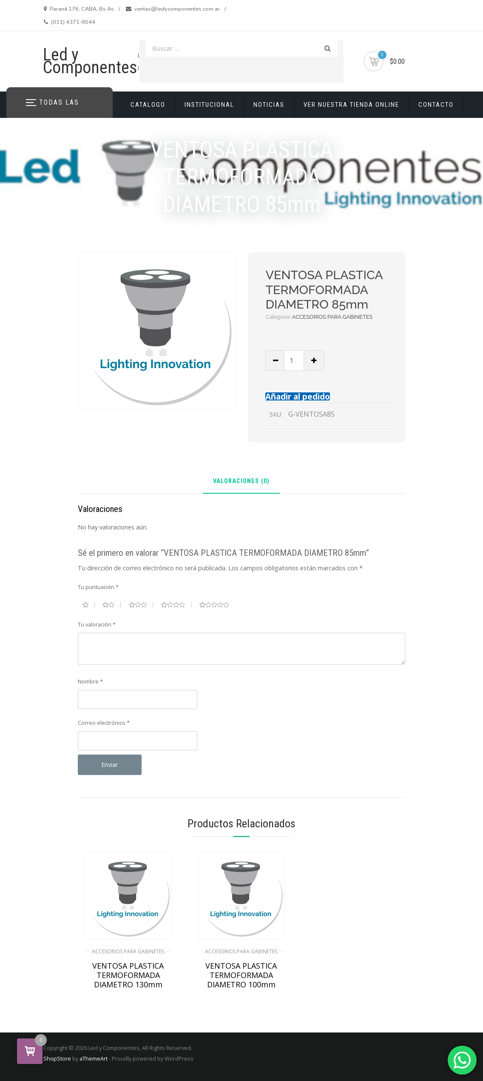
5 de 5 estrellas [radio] (217, 605)
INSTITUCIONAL (209, 105)
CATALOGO (148, 105)
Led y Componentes (90, 61)
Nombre (90, 681)
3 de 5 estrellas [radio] (141, 605)
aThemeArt (94, 1058)
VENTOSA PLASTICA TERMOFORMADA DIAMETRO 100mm (241, 975)
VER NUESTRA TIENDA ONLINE (351, 105)
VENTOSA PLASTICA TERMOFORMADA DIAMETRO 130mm (128, 975)
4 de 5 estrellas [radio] (176, 605)
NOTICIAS (268, 105)
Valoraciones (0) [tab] (241, 481)
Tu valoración (97, 624)
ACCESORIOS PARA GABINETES (332, 317)
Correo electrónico (104, 722)
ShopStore (57, 1058)
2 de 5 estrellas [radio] (111, 605)
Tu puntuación (98, 587)
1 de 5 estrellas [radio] (88, 605)
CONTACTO (436, 105)
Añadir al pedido (297, 396)
